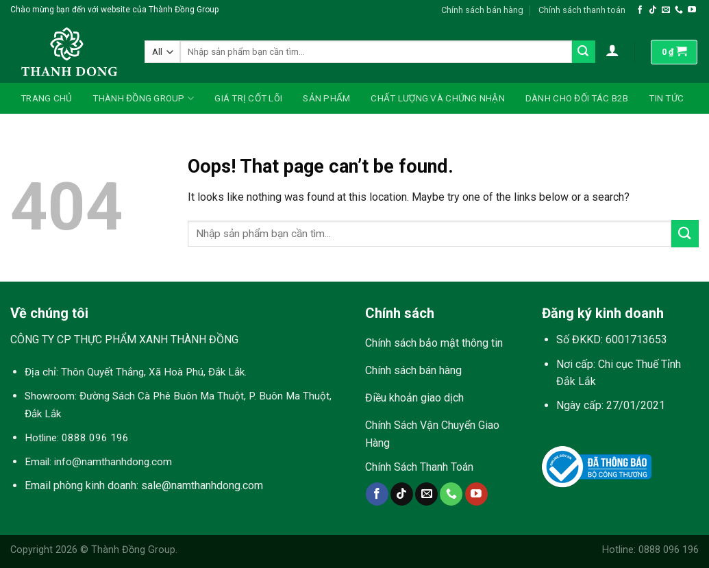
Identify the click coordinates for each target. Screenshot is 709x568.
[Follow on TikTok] (653, 10)
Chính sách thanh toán (581, 10)
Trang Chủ (46, 97)
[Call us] (679, 10)
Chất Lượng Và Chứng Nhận (437, 97)
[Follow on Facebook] (640, 10)
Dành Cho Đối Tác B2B (576, 97)
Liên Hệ (115, 128)
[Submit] (583, 52)
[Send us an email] (666, 10)
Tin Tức (666, 97)
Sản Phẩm (326, 97)
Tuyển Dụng (49, 128)
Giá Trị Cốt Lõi (248, 97)
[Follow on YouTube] (692, 10)
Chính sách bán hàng (482, 10)
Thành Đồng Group (143, 98)
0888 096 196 (95, 438)
